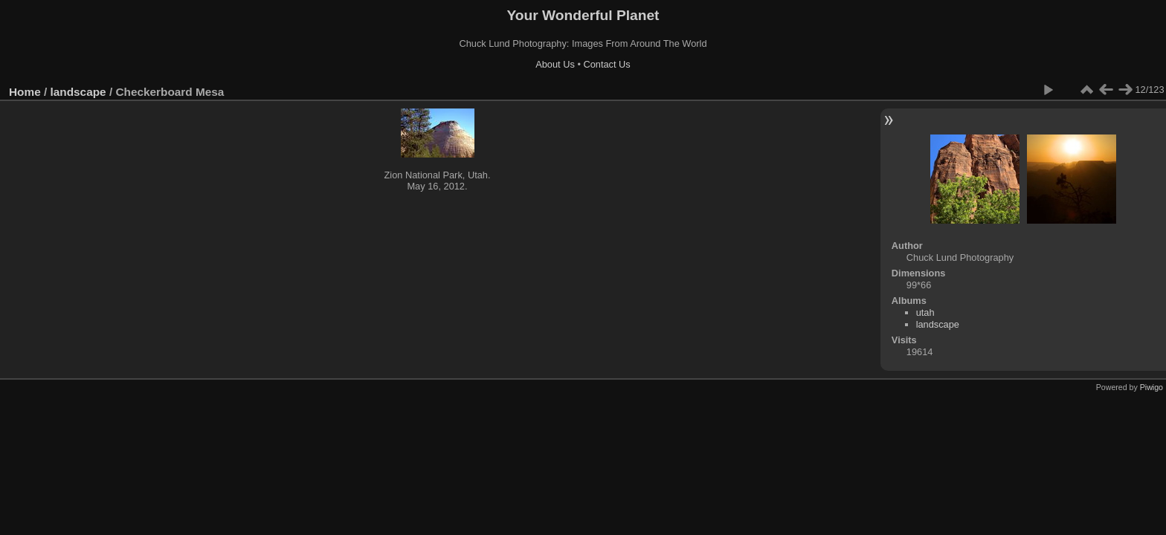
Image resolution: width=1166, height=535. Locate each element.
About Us (555, 64)
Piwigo (1151, 387)
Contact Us (606, 64)
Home (25, 91)
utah (925, 312)
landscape (78, 91)
